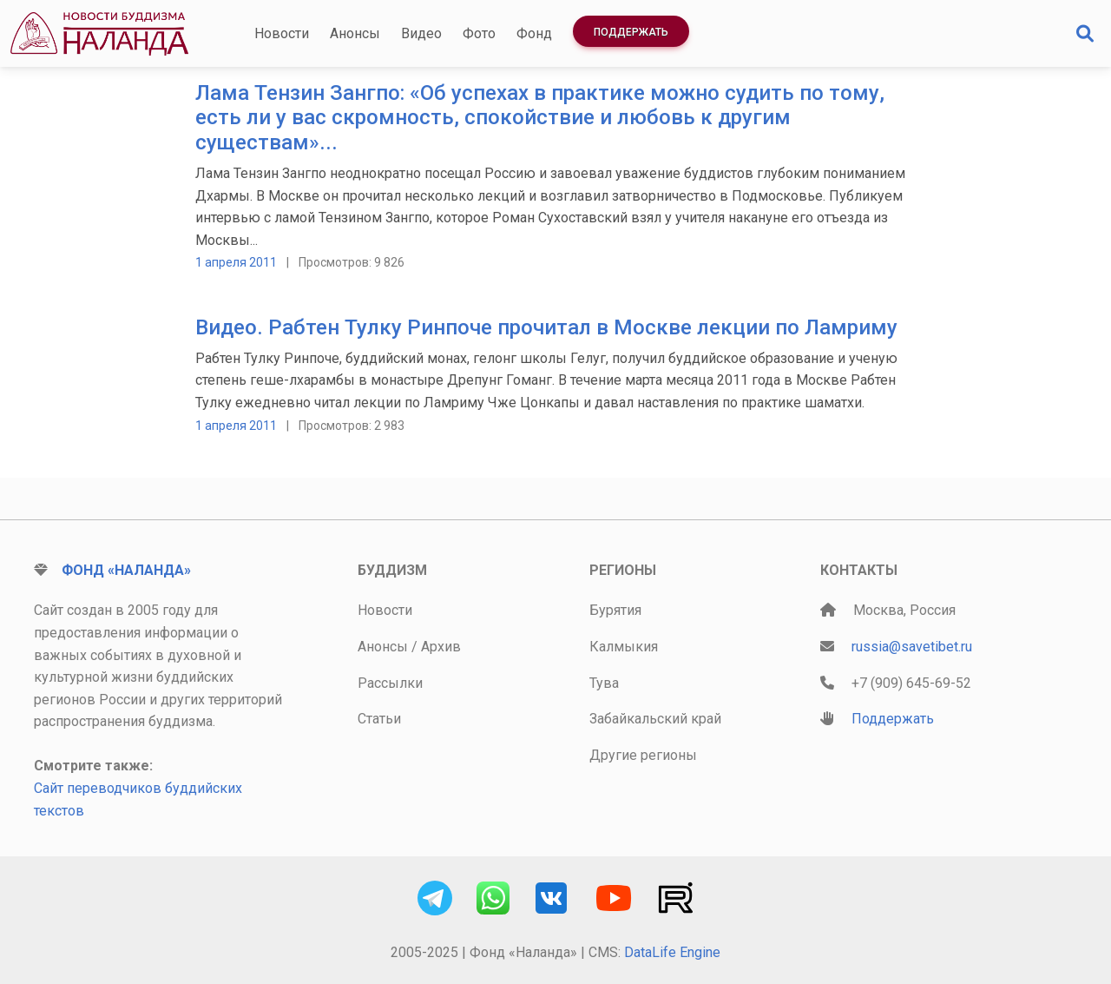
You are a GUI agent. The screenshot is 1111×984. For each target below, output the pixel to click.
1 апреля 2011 (236, 262)
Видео (421, 33)
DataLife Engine (672, 952)
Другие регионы (643, 755)
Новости (281, 33)
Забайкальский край (655, 718)
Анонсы (355, 33)
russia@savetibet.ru (911, 646)
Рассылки (390, 683)
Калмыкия (623, 646)
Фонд (534, 33)
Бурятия (615, 610)
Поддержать (631, 32)
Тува (604, 683)
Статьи (379, 718)
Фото (479, 33)
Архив (441, 646)
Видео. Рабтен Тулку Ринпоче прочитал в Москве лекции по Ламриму (546, 327)
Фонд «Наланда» (126, 570)
